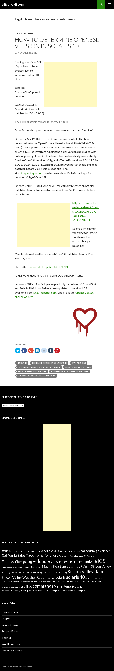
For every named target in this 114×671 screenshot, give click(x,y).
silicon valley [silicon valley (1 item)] (61, 572)
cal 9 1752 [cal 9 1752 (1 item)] (75, 551)
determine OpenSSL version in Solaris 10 (39, 367)
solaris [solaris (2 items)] (61, 577)
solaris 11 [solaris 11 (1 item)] (89, 578)
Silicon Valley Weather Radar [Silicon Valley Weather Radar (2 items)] (24, 577)
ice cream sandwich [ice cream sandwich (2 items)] (82, 561)
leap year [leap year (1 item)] (19, 567)
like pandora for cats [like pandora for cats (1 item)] (32, 567)
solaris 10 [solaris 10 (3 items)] (75, 577)
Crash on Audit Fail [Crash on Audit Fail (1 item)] (70, 556)
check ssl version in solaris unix (49, 363)
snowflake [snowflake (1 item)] (50, 578)
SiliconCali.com (13, 4)
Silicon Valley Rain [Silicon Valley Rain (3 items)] (85, 571)
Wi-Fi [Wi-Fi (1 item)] (79, 587)
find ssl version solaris (78, 367)
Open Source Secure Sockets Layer (70, 371)
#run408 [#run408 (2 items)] (8, 551)
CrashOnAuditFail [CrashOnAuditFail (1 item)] (87, 556)
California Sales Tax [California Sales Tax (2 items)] (17, 555)
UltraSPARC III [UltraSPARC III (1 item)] (74, 581)
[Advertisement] (70, 84)
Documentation (10, 612)
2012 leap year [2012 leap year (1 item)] (34, 551)
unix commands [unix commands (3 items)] (38, 585)
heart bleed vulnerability (32, 371)
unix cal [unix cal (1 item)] (97, 581)
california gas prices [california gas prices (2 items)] (96, 551)
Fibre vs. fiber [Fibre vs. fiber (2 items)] (12, 561)
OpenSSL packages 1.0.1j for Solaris (36, 376)
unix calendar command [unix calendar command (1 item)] (12, 587)
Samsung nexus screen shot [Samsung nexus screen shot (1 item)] (14, 572)
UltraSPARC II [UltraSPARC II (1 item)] (62, 581)
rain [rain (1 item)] (78, 567)
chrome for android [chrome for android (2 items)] (46, 555)
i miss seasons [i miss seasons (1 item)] (8, 567)
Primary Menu (109, 4)
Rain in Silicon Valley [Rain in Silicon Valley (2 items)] (95, 566)
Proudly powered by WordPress (17, 666)
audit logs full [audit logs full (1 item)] (65, 551)
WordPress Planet (12, 650)
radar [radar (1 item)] (73, 567)
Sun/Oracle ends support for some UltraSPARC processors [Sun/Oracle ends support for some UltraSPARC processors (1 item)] (27, 581)
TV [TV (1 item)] (54, 581)
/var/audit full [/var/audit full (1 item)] (21, 551)
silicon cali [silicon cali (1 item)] (51, 572)
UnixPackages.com (44, 292)
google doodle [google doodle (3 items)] (36, 561)
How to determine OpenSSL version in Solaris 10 (57, 42)
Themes (6, 637)
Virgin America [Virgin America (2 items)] (65, 586)
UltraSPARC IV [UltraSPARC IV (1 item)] (87, 581)
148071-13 (22, 363)
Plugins (6, 618)
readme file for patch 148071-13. (48, 267)
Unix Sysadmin (24, 33)
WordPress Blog (11, 644)
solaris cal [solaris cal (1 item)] (98, 578)
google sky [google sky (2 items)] (58, 561)
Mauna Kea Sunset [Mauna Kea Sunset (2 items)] (56, 566)
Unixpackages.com (31, 173)
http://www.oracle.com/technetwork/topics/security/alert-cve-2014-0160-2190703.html (85, 211)
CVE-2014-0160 (79, 363)
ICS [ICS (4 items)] (101, 561)
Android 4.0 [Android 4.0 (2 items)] (50, 551)
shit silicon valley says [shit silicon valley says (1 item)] (36, 572)
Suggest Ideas (10, 624)
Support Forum (10, 631)
